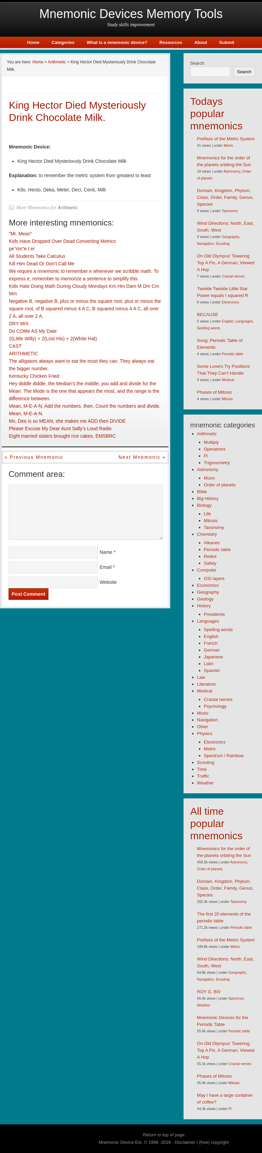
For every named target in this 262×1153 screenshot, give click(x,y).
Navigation (205, 244)
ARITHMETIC (23, 353)
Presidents (214, 614)
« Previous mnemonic (33, 457)
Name (106, 552)
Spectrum (236, 998)
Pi (206, 455)
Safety (210, 563)
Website (108, 582)
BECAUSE (207, 314)
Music (203, 713)
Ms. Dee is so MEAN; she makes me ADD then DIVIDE (67, 421)
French (211, 643)
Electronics (230, 302)
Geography (230, 237)
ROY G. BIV (209, 991)
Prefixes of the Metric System (226, 138)
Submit (226, 42)
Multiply (211, 442)
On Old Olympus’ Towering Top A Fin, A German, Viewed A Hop (225, 262)
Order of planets (220, 484)
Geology (205, 599)
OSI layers (214, 578)
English (227, 321)
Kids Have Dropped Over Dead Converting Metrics (62, 241)
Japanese (213, 656)
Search (197, 63)
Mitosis (227, 399)
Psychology (215, 706)
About (200, 42)
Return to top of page (164, 1134)
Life (207, 513)
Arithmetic (68, 207)
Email (106, 567)
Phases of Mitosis (214, 392)
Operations (215, 449)
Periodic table (232, 354)
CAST (15, 346)
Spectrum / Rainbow (224, 755)
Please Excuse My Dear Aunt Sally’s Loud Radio (60, 428)
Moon (209, 478)
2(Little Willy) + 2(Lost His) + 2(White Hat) (53, 338)
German (212, 650)
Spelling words (208, 328)
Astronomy (231, 171)
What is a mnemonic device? (117, 42)
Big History (208, 498)
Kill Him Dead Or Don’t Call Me (41, 263)
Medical (228, 380)
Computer (207, 570)
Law (201, 677)
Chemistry (207, 534)
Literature (206, 684)
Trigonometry (217, 462)
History (204, 605)
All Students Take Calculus (37, 256)
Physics (205, 733)
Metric (228, 145)
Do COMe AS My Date (33, 331)
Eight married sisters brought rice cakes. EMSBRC (62, 436)
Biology (204, 505)
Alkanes (212, 542)
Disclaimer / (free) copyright (202, 1142)
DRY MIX (19, 323)
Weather (205, 782)
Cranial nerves (233, 276)
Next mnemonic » (142, 457)
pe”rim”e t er (22, 248)
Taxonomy (230, 211)
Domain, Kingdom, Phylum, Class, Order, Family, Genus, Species (225, 197)
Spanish (212, 670)
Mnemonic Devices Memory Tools (131, 14)
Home (33, 42)
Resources (170, 42)
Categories (63, 42)
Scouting (223, 244)
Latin (209, 663)
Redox (210, 556)
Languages (244, 321)
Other (202, 726)
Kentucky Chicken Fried (34, 376)
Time (202, 769)
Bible (202, 491)
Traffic (203, 776)
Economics (208, 585)
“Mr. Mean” (20, 233)
